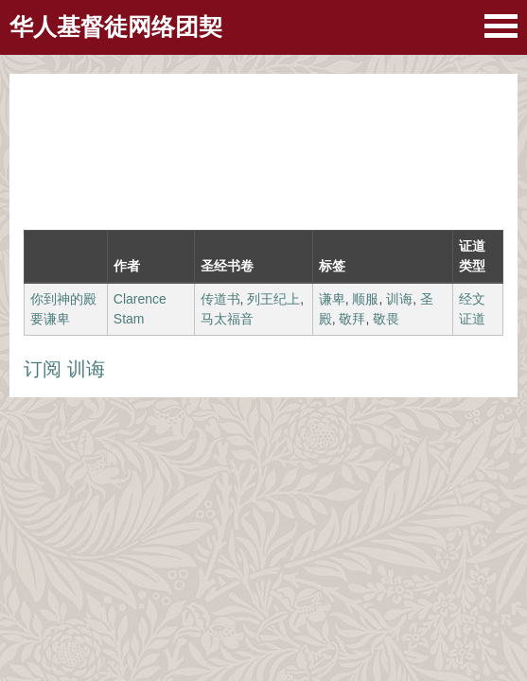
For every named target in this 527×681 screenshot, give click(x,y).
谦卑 (332, 298)
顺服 (365, 298)
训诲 (399, 298)
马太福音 (227, 318)
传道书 (220, 298)
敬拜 (352, 318)
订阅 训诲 (64, 368)
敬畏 (386, 318)
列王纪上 (273, 298)
